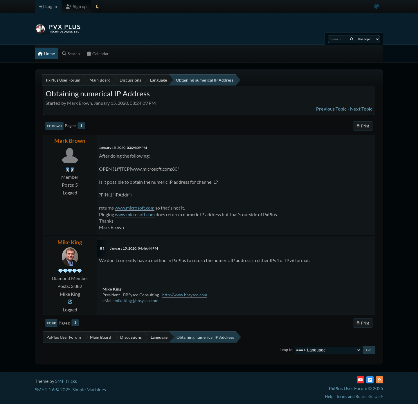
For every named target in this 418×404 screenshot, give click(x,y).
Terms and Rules (350, 396)
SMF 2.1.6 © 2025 (53, 389)
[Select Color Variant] (376, 6)
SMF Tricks (66, 381)
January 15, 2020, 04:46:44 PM (134, 248)
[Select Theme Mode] (97, 6)
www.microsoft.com (134, 207)
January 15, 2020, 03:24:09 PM (123, 147)
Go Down (54, 126)
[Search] (351, 39)
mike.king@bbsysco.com (136, 300)
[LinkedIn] (370, 379)
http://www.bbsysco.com (184, 294)
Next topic (361, 108)
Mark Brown (69, 140)
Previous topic (331, 108)
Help (329, 396)
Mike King (69, 242)
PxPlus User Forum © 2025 (356, 388)
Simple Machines (89, 389)
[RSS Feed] (379, 379)
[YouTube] (360, 379)
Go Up (51, 323)
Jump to (285, 350)
